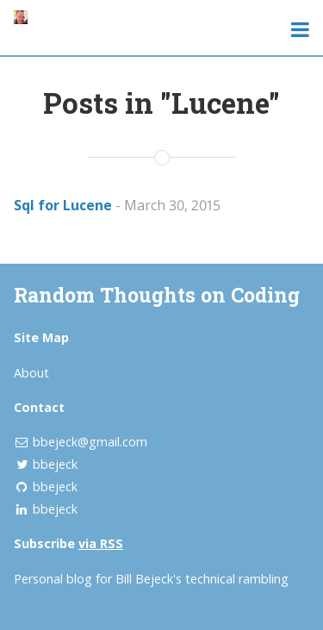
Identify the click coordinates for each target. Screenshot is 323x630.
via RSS (100, 543)
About (31, 373)
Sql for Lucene (63, 205)
